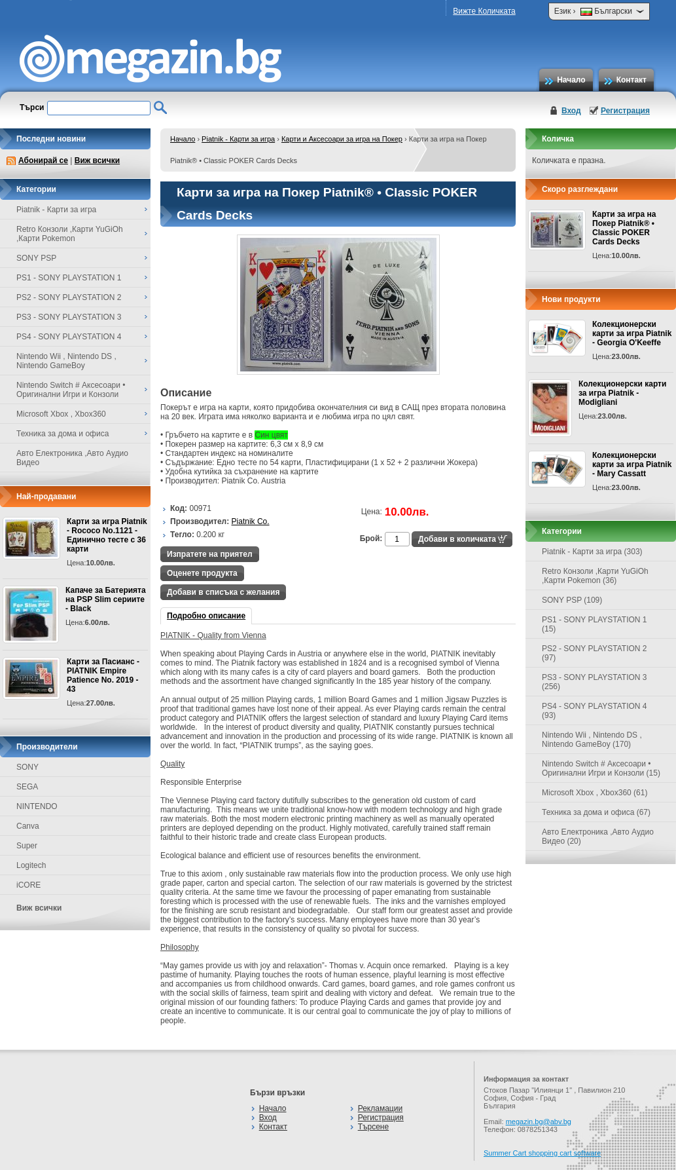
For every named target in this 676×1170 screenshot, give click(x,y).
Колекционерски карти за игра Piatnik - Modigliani (622, 393)
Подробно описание (206, 615)
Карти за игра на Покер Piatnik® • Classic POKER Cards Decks (624, 228)
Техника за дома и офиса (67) (596, 812)
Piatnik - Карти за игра (238, 139)
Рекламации (380, 1108)
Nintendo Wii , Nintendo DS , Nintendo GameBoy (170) (592, 739)
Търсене (373, 1126)
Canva (27, 826)
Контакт (631, 80)
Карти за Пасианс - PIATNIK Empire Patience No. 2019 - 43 (103, 675)
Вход (571, 110)
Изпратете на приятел (210, 554)
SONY (27, 767)
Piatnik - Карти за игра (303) (592, 551)
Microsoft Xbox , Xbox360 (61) (594, 792)
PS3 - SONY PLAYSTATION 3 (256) (594, 682)
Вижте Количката (484, 11)
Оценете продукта (202, 573)
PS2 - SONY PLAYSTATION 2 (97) (594, 653)
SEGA (27, 786)
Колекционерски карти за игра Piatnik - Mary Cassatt (631, 464)
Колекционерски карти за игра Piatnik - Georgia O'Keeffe (631, 333)
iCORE (28, 885)
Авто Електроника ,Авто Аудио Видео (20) (598, 836)
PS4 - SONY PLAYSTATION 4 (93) (594, 711)
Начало (571, 80)
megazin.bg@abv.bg (538, 1121)
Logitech (31, 865)
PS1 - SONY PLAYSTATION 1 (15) (594, 624)
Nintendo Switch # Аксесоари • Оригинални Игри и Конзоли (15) (601, 768)
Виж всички (97, 160)
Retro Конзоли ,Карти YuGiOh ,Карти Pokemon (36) (595, 576)
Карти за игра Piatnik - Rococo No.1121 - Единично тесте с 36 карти (107, 535)
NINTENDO (37, 806)
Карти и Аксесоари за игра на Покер (341, 139)
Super (26, 845)
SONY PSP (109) (572, 600)
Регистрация (625, 110)
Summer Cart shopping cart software (542, 1153)
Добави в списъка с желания (223, 592)
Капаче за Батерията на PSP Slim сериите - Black (105, 599)
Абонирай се (43, 160)
